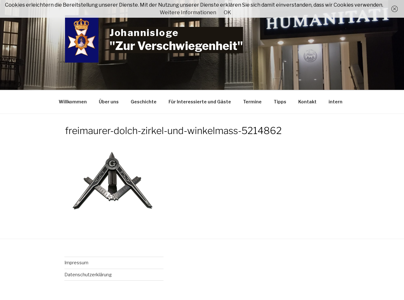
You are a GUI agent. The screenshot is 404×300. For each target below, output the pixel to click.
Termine (252, 101)
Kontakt (307, 101)
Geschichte (144, 101)
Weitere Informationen (188, 12)
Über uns (109, 101)
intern (335, 101)
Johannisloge (144, 32)
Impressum (76, 262)
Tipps (280, 101)
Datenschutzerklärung (88, 274)
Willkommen (73, 101)
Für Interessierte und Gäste (200, 101)
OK (227, 12)
